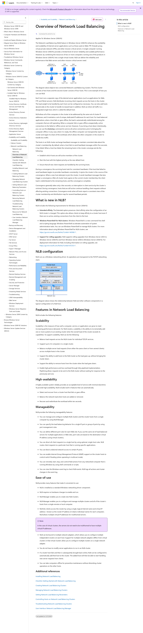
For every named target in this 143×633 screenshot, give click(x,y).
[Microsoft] (4, 2)
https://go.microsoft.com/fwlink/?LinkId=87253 (57, 245)
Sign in (138, 3)
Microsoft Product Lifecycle (60, 9)
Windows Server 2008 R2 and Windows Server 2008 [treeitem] (13, 27)
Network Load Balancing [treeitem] (17, 150)
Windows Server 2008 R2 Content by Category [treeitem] (16, 83)
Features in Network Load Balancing (126, 30)
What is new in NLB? (124, 23)
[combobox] (14, 22)
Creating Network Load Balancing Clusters (51, 585)
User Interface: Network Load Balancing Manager (53, 608)
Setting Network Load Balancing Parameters (51, 594)
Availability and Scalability (49, 19)
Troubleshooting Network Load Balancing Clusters (54, 604)
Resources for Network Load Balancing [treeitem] (20, 213)
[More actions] (105, 19)
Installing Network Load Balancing (48, 576)
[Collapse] (25, 18)
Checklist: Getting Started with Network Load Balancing (56, 581)
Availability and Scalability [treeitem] (19, 140)
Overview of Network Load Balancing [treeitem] (20, 156)
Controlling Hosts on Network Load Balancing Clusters (55, 599)
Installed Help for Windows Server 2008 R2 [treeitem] (17, 100)
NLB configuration (123, 26)
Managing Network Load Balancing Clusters (51, 590)
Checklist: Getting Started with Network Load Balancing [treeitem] (19, 162)
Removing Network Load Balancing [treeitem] (19, 199)
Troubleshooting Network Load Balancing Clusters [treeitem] (18, 206)
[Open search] (133, 3)
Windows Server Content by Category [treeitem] (15, 72)
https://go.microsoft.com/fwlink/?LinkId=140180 (57, 232)
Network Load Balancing (67, 19)
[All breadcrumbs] (37, 19)
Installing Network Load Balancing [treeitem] (20, 169)
